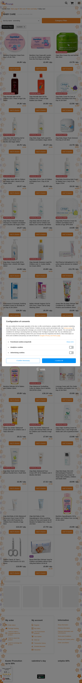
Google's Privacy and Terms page (50, 335)
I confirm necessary (23, 360)
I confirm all (59, 360)
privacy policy (68, 328)
